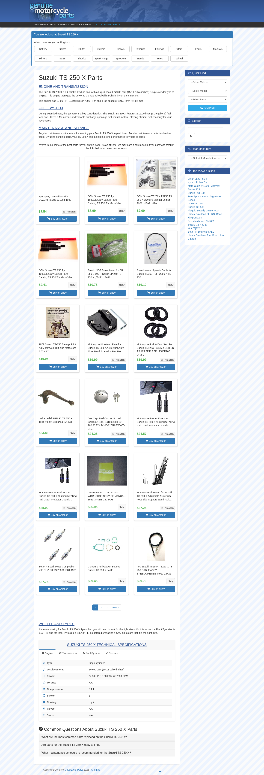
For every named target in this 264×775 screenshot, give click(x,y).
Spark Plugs (101, 58)
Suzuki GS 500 (196, 207)
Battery (43, 49)
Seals (62, 58)
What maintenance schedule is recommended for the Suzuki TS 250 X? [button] (86, 752)
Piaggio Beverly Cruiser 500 (203, 210)
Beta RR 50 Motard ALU (201, 231)
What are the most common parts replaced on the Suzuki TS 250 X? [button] (84, 737)
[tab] (107, 737)
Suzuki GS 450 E (197, 224)
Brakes (62, 49)
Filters (179, 49)
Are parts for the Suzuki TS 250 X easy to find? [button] (70, 744)
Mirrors (43, 58)
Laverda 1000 (195, 203)
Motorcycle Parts (73, 769)
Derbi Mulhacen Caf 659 (201, 221)
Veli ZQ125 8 (195, 228)
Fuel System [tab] (91, 653)
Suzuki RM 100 (196, 193)
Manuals (218, 49)
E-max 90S (194, 189)
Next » (115, 607)
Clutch (81, 49)
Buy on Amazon (57, 218)
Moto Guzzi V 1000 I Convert (204, 185)
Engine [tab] (47, 653)
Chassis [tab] (112, 653)
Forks (198, 49)
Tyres (160, 58)
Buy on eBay (106, 218)
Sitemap (95, 769)
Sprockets (120, 58)
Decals (120, 49)
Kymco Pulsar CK (197, 182)
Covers (101, 49)
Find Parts (207, 108)
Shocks (82, 58)
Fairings (159, 49)
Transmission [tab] (68, 653)
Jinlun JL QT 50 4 (197, 178)
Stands (140, 58)
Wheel (179, 58)
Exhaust (140, 49)
